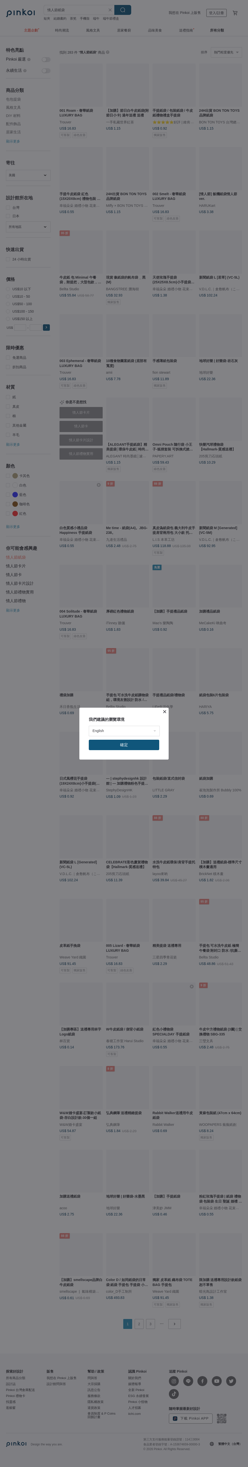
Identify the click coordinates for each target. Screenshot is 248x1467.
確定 (124, 745)
